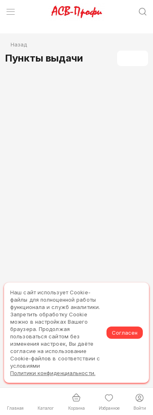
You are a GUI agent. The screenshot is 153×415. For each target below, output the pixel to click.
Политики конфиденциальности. (52, 373)
